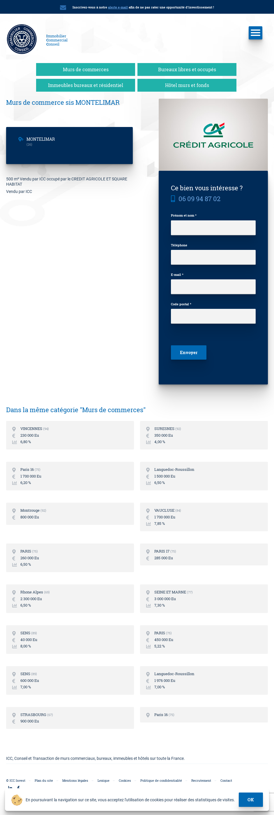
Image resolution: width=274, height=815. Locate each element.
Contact (226, 779)
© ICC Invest (15, 779)
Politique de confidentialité (161, 779)
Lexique (103, 779)
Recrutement (201, 779)
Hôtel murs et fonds (187, 84)
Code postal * (181, 302)
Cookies (125, 779)
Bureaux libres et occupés (187, 68)
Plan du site (44, 779)
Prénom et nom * (184, 214)
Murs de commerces (86, 68)
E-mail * (177, 273)
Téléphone (179, 243)
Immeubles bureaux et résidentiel (85, 84)
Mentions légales (75, 779)
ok (251, 799)
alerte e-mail (118, 7)
